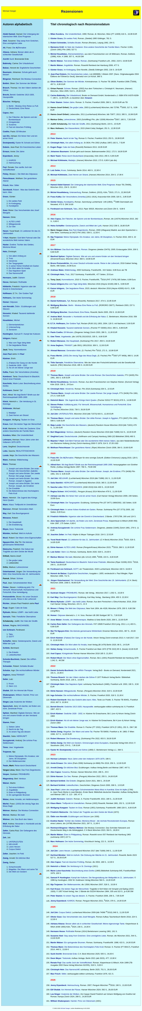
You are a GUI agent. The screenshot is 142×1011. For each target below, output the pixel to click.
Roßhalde (23, 282)
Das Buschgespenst (20, 513)
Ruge (5, 608)
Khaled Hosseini (58, 328)
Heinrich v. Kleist (58, 866)
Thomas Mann (57, 727)
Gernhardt (7, 190)
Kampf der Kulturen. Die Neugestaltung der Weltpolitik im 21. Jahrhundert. (92, 877)
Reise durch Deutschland (25, 765)
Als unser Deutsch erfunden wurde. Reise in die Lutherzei (94, 263)
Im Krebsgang (15, 203)
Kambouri (7, 376)
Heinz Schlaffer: (58, 226)
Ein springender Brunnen (19, 795)
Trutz (11, 258)
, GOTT (64, 569)
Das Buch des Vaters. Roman (69, 249)
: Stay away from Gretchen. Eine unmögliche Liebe (78, 936)
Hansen (6, 217)
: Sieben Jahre (68, 102)
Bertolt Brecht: (57, 707)
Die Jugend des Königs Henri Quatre (80, 400)
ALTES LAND (14, 221)
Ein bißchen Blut (22, 858)
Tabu (11, 634)
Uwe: (11, 747)
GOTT (11, 636)
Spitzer (6, 713)
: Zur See (67, 776)
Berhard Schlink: (58, 781)
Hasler (6, 244)
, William (18, 695)
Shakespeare (9, 695)
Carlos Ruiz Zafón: (59, 624)
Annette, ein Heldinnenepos (26, 799)
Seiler (5, 679)
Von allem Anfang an (17, 256)
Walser (6, 783)
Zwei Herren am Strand (18, 415)
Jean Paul (7, 354)
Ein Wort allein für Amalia (19, 268)
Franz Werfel (56, 356)
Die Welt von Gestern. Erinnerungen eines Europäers (85, 743)
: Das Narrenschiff (65, 969)
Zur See (12, 226)
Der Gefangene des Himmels (80, 624)
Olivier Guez (56, 917)
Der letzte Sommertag (22, 298)
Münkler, (7, 533)
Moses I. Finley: (58, 608)
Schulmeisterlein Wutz (22, 583)
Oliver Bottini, (57, 82)
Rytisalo (6, 612)
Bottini (6, 83)
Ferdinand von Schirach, (62, 209)
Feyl (5, 167)
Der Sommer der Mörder (26, 83)
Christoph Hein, (58, 143)
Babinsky (7, 63)
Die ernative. (62, 458)
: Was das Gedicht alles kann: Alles (81, 700)
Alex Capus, (56, 219)
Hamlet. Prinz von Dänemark (82, 1001)
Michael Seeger (9, 11)
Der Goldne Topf (26, 293)
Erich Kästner (57, 713)
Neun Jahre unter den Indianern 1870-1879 (86, 759)
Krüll (5, 428)
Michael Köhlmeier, (59, 160)
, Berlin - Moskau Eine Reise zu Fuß (74, 305)
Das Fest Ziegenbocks (30, 770)
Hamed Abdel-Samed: (60, 185)
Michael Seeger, (65, 1008)
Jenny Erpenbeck (58, 901)
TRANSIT (20, 675)
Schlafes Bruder (27, 666)
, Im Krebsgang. (63, 70)
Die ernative (19, 48)
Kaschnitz (7, 383)
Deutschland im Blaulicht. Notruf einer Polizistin (78, 562)
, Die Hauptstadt (72, 341)
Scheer (6, 625)
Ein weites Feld (15, 201)
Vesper (6, 774)
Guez (5, 210)
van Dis (6, 136)
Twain (5, 765)
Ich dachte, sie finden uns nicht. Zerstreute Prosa (22, 707)
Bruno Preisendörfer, (60, 263)
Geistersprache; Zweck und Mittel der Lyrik (83, 226)
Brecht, (6, 95)
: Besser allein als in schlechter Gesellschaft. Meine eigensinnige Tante (94, 924)
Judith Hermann (58, 799)
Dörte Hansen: (57, 691)
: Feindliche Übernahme (26, 616)
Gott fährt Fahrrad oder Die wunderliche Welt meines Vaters (21, 239)
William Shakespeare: (60, 1001)
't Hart (5, 238)
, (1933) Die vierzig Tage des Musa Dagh (79, 356)
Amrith (6, 59)
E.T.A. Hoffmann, (58, 323)
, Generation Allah (73, 350)
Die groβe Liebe (15, 560)
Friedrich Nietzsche (60, 812)
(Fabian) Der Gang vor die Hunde (23, 363)
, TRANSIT (67, 345)
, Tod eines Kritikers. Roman (75, 61)
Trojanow (7, 752)
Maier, (6, 460)
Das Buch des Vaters (24, 819)
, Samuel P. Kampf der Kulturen (21, 334)
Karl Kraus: (56, 889)
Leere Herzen (14, 847)
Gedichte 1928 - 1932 (18, 365)
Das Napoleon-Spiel (17, 271)
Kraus (5, 424)
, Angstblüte (68, 65)
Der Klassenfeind (72, 128)
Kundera (7, 435)
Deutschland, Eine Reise (19, 108)
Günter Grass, (57, 202)
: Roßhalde (69, 931)
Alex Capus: (56, 772)
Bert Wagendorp (58, 432)
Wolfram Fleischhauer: (61, 447)
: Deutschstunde (70, 436)
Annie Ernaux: (57, 763)
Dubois (6, 147)
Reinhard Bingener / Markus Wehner (67, 828)
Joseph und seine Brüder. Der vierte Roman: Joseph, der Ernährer (24, 484)
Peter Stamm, (57, 138)
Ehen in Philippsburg (17, 792)
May (4, 513)
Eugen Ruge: (56, 147)
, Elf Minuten (68, 332)
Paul (5, 583)
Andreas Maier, (58, 270)
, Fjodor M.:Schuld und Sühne (21, 143)
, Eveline (12, 244)
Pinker (6, 587)
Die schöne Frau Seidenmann (83, 528)
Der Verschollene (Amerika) (26, 372)
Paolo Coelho (57, 332)
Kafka (5, 372)
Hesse (5, 282)
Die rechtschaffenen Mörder (27, 670)
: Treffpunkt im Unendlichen (72, 803)
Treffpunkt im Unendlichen (25, 504)
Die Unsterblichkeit (25, 435)
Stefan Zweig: (57, 649)
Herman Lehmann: (59, 759)
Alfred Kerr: (56, 464)
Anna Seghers (57, 345)
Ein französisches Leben (30, 147)
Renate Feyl (56, 963)
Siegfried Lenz (57, 436)
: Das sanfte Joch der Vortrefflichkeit (76, 963)
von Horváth (8, 306)
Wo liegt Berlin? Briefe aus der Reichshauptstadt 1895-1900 (21, 396)
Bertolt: (13, 95)
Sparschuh (8, 706)
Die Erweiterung (15, 525)
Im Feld (20, 854)
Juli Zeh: (54, 414)
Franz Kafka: (56, 197)
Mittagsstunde (15, 224)
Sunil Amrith (56, 954)
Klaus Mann (56, 803)
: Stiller (63, 974)
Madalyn (12, 413)
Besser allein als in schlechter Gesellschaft (18, 53)
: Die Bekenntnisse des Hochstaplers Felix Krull (83, 947)
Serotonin (13, 330)
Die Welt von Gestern (18, 872)
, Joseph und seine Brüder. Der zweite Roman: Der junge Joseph (84, 393)
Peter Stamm (56, 102)
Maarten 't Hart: (57, 441)
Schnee (19, 578)
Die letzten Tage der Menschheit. (75, 889)
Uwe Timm (55, 336)
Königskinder (14, 122)
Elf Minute (20, 131)
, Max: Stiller (14, 185)
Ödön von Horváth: (59, 816)
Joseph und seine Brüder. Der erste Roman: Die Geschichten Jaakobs (24, 469)
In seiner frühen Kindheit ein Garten (24, 266)
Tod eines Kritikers (16, 787)
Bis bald (21, 815)
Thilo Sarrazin (57, 362)
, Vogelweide (65, 336)
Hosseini (7, 313)
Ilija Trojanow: (57, 237)
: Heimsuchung (65, 985)
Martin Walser (57, 61)
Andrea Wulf (56, 316)
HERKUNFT (21, 736)
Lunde (6, 455)
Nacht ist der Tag (16, 729)
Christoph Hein (57, 389)
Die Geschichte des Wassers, (69, 425)
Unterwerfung (14, 327)
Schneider (7, 666)
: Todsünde (61, 958)
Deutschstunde (23, 446)
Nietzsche (7, 549)
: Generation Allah (25, 509)
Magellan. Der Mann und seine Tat (23, 869)
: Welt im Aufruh (24, 533)
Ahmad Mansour (58, 350)
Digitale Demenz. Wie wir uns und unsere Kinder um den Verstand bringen (21, 715)
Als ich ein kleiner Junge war (21, 368)
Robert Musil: (57, 658)
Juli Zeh (54, 851)
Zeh (4, 837)
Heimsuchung (14, 163)
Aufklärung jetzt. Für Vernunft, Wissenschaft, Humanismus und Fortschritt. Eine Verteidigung (20, 589)
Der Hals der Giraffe (28, 621)
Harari (5, 231)
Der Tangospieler (16, 263)
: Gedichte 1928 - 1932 (72, 713)
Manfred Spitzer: (58, 256)
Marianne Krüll (57, 47)
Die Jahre (20, 151)
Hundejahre (14, 206)
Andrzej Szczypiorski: (60, 528)
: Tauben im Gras (27, 420)
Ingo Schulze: (57, 695)
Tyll (20, 390)
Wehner (6, 810)
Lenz (5, 446)
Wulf (5, 824)
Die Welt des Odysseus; (75, 608)
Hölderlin (7, 286)
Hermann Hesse (58, 931)
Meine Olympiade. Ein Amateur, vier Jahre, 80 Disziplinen (24, 757)
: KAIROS (70, 901)
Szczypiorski (8, 740)
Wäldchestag (22, 460)
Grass (5, 196)
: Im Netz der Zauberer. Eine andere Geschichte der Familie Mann (92, 47)
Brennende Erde (70, 954)
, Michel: (11, 320)
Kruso (11, 683)
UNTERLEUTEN (16, 842)
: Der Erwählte (69, 727)
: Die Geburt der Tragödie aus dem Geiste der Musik (18, 550)
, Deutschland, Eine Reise (70, 312)
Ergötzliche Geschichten (30, 68)
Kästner (6, 358)
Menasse (7, 518)
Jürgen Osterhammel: (60, 580)
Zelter (5, 854)
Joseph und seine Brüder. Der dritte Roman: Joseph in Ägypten (24, 479)
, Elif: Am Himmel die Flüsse (18, 690)
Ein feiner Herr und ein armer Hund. (74, 496)
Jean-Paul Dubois (59, 74)
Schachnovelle (15, 867)
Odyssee (13, 302)
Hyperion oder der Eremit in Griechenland (19, 287)
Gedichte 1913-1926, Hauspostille (78, 707)
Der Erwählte (14, 488)
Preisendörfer (9, 597)
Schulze (6, 670)
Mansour (7, 509)
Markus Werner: (58, 557)
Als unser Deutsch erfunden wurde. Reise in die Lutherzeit (20, 598)
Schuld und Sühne (69, 750)
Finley (5, 174)
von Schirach (9, 630)
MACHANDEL (23, 625)
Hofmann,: (8, 298)
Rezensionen (72, 11)
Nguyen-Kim (8, 542)
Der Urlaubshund (26, 63)
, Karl (10, 424)
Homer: (6, 302)
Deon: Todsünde (13, 529)
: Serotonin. (73, 382)
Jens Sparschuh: (58, 521)
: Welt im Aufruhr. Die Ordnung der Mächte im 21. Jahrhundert (84, 855)
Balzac (6, 68)
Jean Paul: (55, 790)
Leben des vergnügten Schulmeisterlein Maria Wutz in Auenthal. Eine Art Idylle (93, 790)
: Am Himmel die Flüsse (65, 990)
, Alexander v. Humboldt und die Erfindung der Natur (84, 316)
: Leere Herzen (64, 851)
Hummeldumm (20, 350)
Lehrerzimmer (22, 567)
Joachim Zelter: (58, 534)
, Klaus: (11, 504)
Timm (5, 747)
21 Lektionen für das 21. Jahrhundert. (83, 540)
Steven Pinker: (57, 404)
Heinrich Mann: (58, 400)
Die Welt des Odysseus (27, 174)
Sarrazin (6, 616)
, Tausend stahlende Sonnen (77, 328)
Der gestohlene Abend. (81, 447)
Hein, (5, 251)
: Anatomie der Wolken (17, 702)
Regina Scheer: (57, 491)
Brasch (6, 88)
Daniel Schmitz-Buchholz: (62, 670)
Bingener (7, 79)
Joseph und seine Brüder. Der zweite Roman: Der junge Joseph (24, 474)
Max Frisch (56, 974)
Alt (4, 48)
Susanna (12, 125)
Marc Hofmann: (58, 841)
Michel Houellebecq (59, 382)
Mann (5, 498)
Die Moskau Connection (31, 79)
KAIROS (12, 160)
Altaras (6, 52)
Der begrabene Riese (18, 345)
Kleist (5, 401)
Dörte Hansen (57, 776)
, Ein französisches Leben (77, 74)
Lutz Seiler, (56, 170)
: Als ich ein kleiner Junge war (69, 720)
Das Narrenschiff (16, 273)
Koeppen (7, 420)
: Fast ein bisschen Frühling (67, 862)
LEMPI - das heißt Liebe (28, 612)
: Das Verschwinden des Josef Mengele (78, 917)
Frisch (6, 185)
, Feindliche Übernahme (73, 362)
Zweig (5, 862)
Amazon (88, 98)
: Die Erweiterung (72, 738)
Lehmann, (7, 440)
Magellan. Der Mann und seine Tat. (78, 731)
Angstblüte (13, 790)
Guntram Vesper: (58, 593)
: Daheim (21, 278)
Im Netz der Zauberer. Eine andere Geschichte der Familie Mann (21, 429)
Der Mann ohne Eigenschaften (28, 538)
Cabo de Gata (21, 608)
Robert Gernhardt (58, 700)
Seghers (6, 675)
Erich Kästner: (57, 638)
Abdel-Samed (9, 34)
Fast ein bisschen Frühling (20, 127)
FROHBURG (24, 774)
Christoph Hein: (58, 645)
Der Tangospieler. (65, 503)
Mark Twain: (56, 156)
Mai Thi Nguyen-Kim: (60, 631)
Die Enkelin (13, 652)
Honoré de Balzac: (59, 573)
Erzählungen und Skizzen (79, 816)
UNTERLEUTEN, (65, 414)
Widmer (6, 819)
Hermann (7, 278)
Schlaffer (7, 641)
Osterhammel (9, 571)
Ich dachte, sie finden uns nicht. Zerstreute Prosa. (87, 521)
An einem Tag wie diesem (19, 732)
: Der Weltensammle (71, 884)
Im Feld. (68, 534)
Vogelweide (19, 747)
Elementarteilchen (16, 325)
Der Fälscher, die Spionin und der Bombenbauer (82, 219)
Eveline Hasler (57, 821)
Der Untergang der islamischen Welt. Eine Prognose (21, 35)
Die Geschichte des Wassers (27, 455)
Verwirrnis (13, 261)
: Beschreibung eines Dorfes (73, 871)
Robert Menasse (58, 341)
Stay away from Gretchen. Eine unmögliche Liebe (21, 42)
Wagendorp (8, 778)
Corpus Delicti (15, 849)
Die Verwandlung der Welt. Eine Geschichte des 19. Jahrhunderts (22, 572)
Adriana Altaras (58, 924)
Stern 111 (13, 686)
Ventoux (22, 778)
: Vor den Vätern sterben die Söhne (73, 677)
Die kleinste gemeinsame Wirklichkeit (17, 543)
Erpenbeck (7, 156)
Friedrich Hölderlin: (59, 516)
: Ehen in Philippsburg (72, 834)
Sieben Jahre (14, 727)
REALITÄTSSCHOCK (25, 451)
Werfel (6, 804)
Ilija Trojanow (57, 884)
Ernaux (6, 151)
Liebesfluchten (15, 655)
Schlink (6, 648)
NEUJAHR (13, 844)
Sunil (12, 59)
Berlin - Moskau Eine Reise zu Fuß (23, 106)
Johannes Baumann (60, 151)
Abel (5, 41)
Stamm (6, 722)
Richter (6, 603)
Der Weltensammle (17, 761)
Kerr (5, 395)
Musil (5, 538)
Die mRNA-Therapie (83, 670)
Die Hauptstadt (15, 522)
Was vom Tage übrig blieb (20, 343)
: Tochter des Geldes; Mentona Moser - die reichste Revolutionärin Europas (95, 821)
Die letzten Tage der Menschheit (27, 424)
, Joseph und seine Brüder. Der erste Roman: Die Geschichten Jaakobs (87, 375)
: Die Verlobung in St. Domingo (79, 866)
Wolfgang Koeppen (59, 808)
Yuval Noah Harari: (59, 540)
